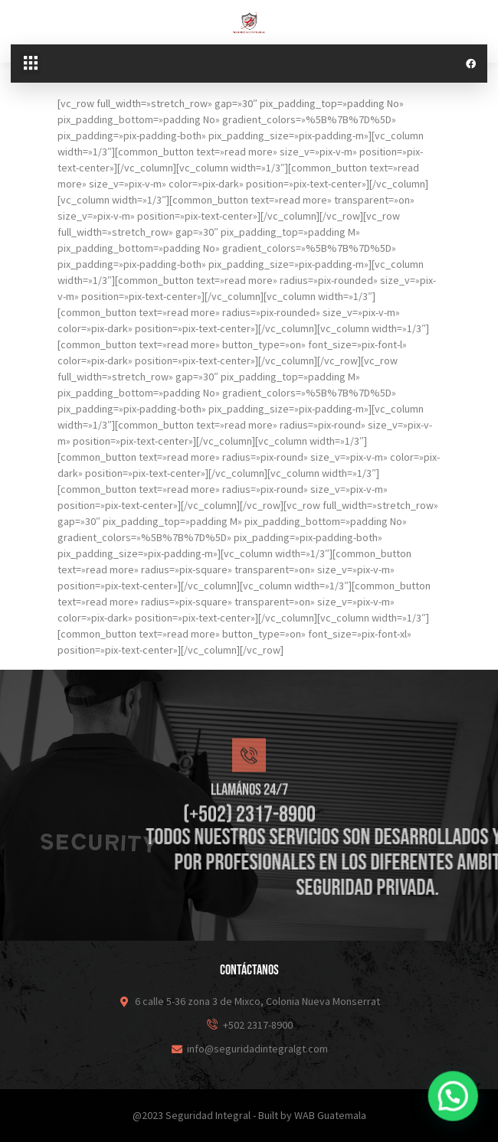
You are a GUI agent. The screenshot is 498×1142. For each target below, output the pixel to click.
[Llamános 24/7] (249, 807)
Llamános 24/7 (249, 842)
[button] (30, 63)
